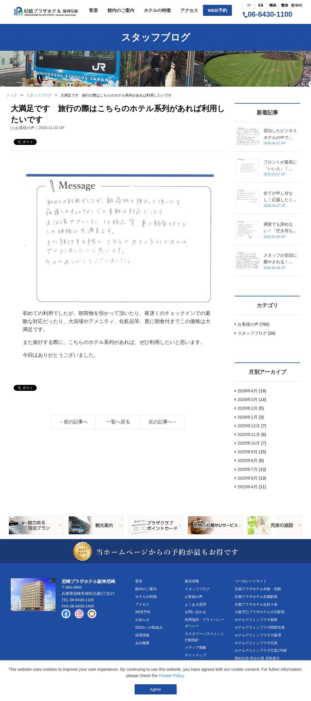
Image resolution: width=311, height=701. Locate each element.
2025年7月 (248, 469)
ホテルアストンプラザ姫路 (256, 620)
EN (260, 5)
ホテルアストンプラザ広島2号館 (261, 650)
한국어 (296, 5)
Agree (155, 689)
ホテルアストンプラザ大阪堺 (258, 635)
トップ (11, 95)
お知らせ (142, 620)
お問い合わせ (195, 612)
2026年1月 (248, 417)
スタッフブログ (38, 95)
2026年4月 (248, 390)
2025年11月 (249, 434)
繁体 (284, 5)
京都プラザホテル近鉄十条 (256, 604)
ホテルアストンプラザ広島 (256, 643)
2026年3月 (248, 399)
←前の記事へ (73, 421)
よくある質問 (195, 604)
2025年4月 (248, 486)
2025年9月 (248, 451)
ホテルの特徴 (157, 10)
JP (249, 5)
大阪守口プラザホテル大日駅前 (260, 612)
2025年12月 (249, 425)
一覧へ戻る (118, 421)
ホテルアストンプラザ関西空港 (260, 627)
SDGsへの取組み (149, 627)
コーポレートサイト (251, 581)
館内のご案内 (120, 10)
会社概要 (142, 643)
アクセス (189, 10)
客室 (93, 10)
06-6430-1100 (267, 14)
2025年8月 (248, 460)
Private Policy (171, 675)
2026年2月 (248, 408)
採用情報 (142, 635)
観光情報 (192, 581)
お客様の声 (25, 127)
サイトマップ (195, 655)
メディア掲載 (195, 647)
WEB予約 (217, 10)
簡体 (272, 5)
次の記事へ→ (163, 421)
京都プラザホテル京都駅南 (256, 597)
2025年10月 (249, 443)
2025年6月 (248, 478)
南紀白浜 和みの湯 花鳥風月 (257, 658)
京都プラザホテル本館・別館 (258, 589)
